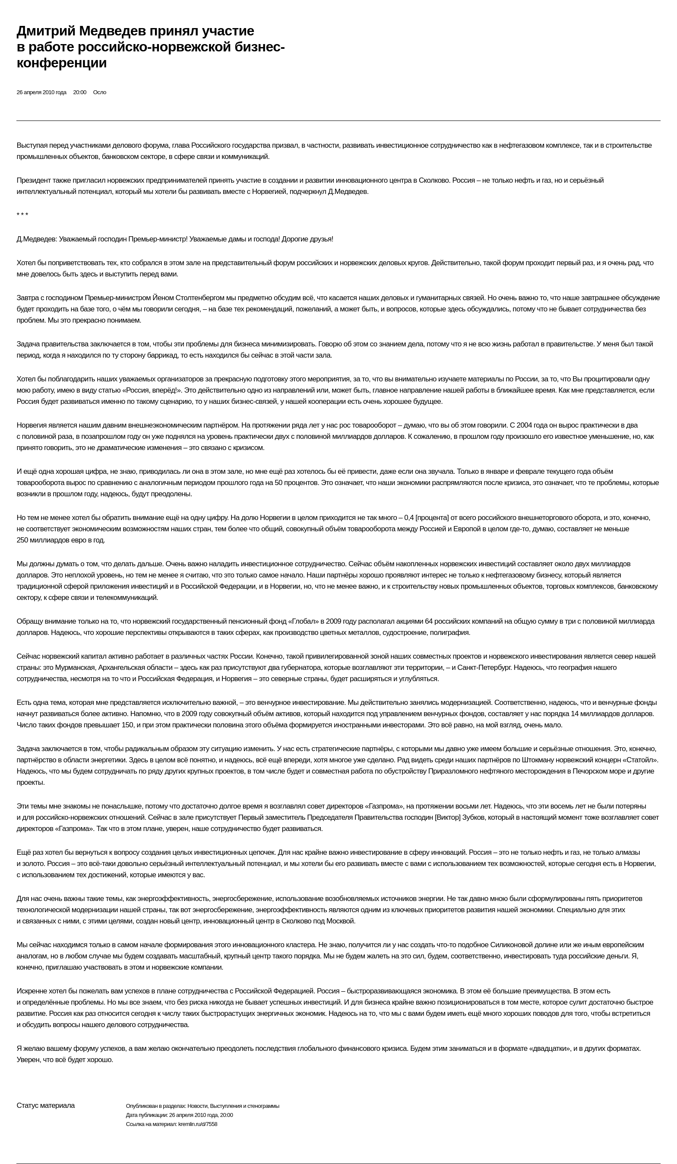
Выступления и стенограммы (244, 1106)
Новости (197, 1106)
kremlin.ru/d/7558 (197, 1124)
